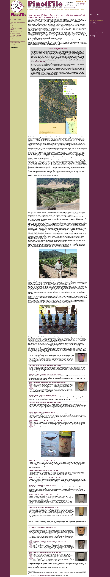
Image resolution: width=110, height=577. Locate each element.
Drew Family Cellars (95, 26)
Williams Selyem (94, 33)
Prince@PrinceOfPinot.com (57, 575)
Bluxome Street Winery (95, 25)
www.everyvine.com (40, 61)
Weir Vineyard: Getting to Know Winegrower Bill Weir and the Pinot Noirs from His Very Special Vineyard (17, 27)
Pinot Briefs (12, 44)
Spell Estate (93, 29)
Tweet (91, 35)
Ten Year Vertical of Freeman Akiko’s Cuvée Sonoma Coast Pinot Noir (17, 22)
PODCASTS (66, 9)
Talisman (92, 31)
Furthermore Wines (95, 27)
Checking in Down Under (15, 39)
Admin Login (65, 575)
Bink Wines (93, 24)
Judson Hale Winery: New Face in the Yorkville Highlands (17, 32)
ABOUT (82, 9)
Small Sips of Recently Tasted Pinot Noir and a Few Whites (17, 42)
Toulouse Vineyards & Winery (97, 32)
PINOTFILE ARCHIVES (32, 9)
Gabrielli (92, 28)
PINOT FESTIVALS (74, 9)
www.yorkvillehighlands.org (66, 67)
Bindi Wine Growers (95, 23)
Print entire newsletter (95, 14)
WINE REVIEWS (44, 9)
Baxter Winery (94, 22)
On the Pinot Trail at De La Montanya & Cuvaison (15, 36)
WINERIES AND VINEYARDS (56, 9)
